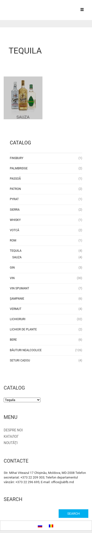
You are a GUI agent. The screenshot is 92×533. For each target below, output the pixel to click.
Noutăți (11, 443)
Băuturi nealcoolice (26, 350)
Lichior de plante (23, 329)
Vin (12, 278)
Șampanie (17, 298)
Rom (13, 240)
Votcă (14, 230)
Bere (13, 339)
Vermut (15, 309)
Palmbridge (19, 168)
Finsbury (16, 158)
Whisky (15, 220)
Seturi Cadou (20, 360)
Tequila (16, 250)
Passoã (15, 178)
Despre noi (13, 430)
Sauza (17, 257)
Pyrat (14, 199)
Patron (15, 189)
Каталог (11, 436)
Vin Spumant (19, 288)
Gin (12, 267)
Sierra (15, 209)
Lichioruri (17, 319)
